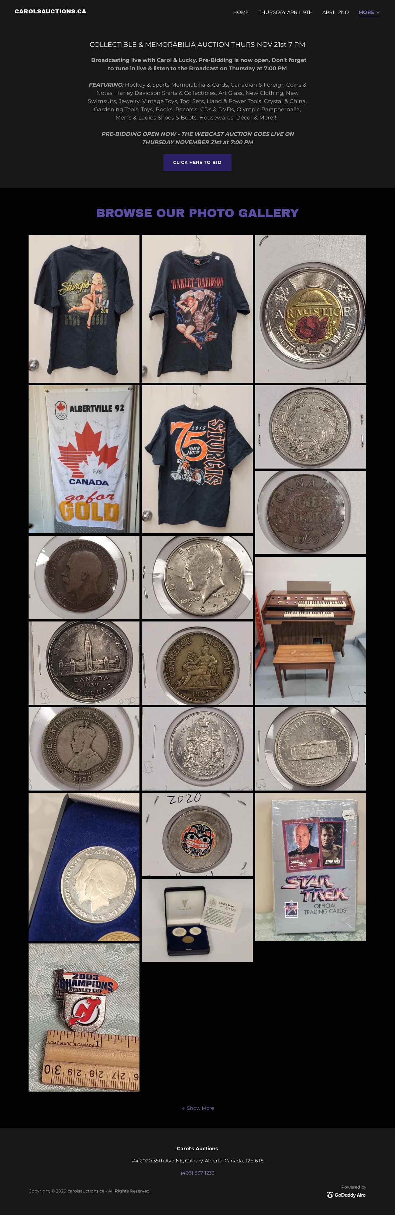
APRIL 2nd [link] (335, 12)
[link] (50, 12)
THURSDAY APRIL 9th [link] (286, 12)
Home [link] (241, 12)
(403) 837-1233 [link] (198, 1173)
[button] (369, 13)
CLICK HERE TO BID (197, 162)
